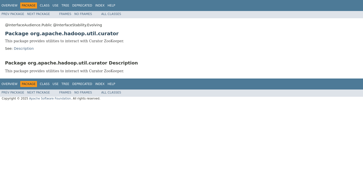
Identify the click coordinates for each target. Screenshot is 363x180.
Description (24, 48)
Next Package (38, 14)
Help (111, 5)
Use (55, 5)
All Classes (111, 14)
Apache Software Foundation (50, 98)
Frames (65, 14)
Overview (10, 5)
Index (100, 5)
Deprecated (82, 5)
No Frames (83, 14)
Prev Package (13, 14)
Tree (65, 5)
